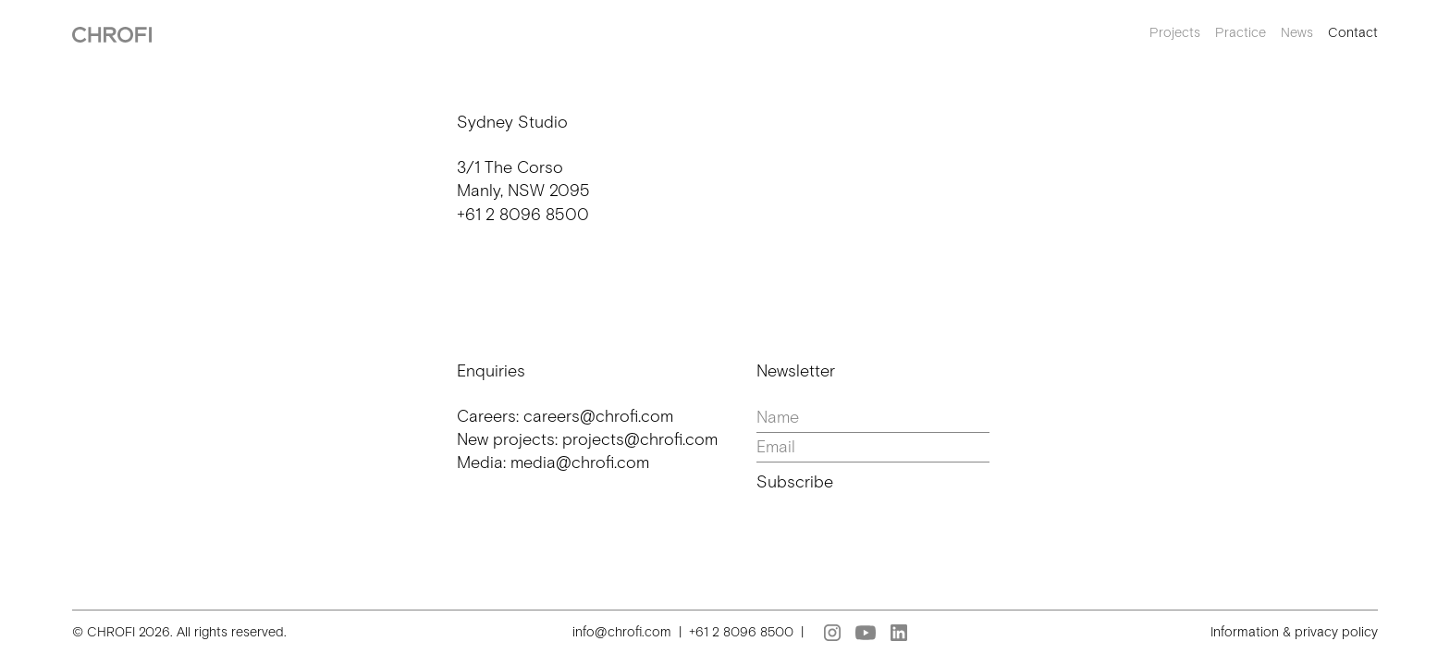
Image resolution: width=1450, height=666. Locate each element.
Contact (1353, 32)
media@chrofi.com (579, 462)
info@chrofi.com (621, 631)
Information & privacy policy (1294, 631)
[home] (112, 33)
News (1297, 32)
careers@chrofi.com (598, 416)
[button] (1167, 33)
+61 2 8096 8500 (523, 214)
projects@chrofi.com (640, 439)
